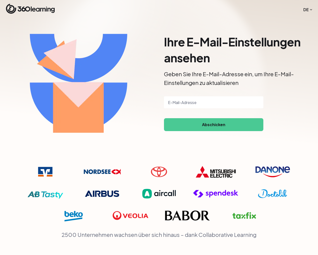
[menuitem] (307, 9)
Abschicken (213, 124)
